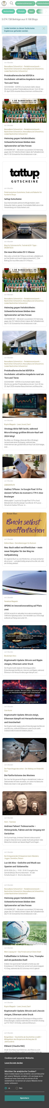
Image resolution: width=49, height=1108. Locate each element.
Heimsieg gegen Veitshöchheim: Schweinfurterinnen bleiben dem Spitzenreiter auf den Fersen (19, 142)
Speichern (24, 1098)
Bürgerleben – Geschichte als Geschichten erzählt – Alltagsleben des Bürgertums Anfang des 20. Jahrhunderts (23, 1039)
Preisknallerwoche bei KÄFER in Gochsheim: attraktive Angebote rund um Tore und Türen (24, 79)
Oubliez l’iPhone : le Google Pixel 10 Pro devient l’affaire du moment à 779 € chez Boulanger (23, 493)
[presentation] (46, 11)
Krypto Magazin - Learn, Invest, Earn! (17, 424)
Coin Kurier (8, 710)
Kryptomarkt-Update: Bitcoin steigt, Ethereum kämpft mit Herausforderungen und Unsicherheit (24, 718)
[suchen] (11, 3)
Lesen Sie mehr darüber (14, 1063)
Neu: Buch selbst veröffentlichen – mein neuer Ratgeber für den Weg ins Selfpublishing (23, 551)
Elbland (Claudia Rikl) (14, 1046)
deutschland (8, 11)
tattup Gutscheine (12, 199)
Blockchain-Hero (10, 656)
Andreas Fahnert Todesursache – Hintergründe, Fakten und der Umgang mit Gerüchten (24, 830)
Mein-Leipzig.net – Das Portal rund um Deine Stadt (22, 952)
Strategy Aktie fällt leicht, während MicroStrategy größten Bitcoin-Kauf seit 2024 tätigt (23, 432)
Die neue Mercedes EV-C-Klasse (19, 252)
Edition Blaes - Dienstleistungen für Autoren (20, 543)
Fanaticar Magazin (11, 601)
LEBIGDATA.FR (9, 485)
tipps (31, 11)
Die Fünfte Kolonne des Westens (19, 775)
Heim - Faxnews (10, 822)
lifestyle (21, 11)
